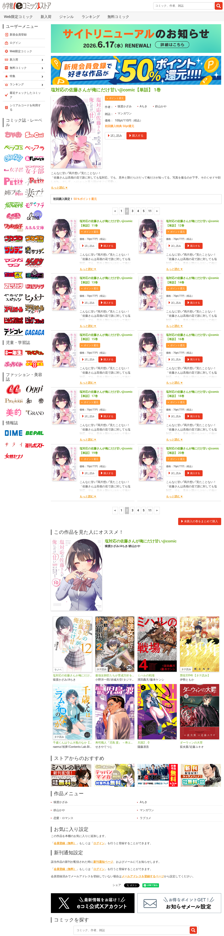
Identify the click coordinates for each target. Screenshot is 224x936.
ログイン (99, 819)
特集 (97, 916)
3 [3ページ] (132, 187)
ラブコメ (145, 794)
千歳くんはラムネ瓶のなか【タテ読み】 (72, 718)
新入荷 (60, 916)
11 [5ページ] (150, 187)
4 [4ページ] (138, 187)
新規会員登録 (18, 10)
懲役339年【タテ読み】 (195, 651)
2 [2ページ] (127, 187)
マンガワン (125, 89)
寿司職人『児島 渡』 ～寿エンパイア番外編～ (115, 718)
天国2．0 (143, 718)
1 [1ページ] (121, 187)
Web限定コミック (21, 27)
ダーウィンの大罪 (191, 718)
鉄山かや (160, 82)
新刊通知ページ (103, 838)
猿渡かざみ (125, 82)
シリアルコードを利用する (25, 83)
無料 (130, 916)
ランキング (79, 916)
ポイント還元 (116, 74)
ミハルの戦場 (146, 651)
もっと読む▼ (59, 163)
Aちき (143, 82)
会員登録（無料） (65, 819)
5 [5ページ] (143, 187)
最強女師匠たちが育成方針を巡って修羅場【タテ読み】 (115, 651)
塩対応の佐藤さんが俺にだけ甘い (72, 651)
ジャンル (113, 916)
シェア (117, 861)
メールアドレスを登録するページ (143, 852)
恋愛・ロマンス (63, 794)
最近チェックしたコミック (158, 916)
